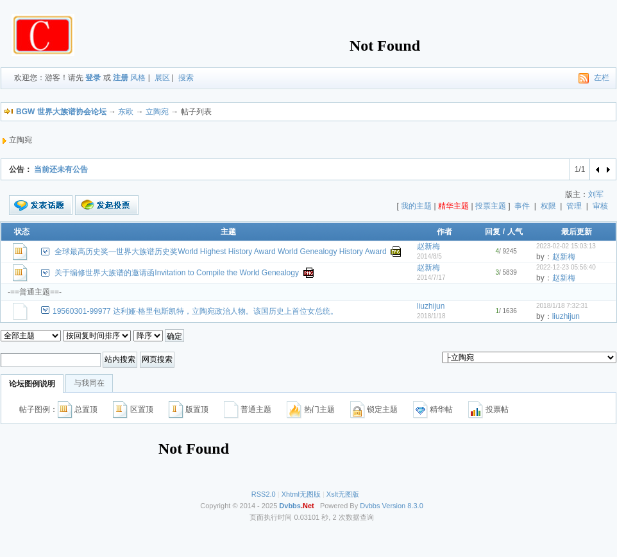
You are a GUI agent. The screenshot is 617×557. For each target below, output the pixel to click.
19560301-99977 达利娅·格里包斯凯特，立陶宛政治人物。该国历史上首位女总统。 (195, 311)
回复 (492, 231)
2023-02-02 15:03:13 (566, 246)
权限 (548, 205)
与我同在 (89, 383)
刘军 (596, 194)
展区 (162, 77)
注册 (120, 77)
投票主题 (490, 205)
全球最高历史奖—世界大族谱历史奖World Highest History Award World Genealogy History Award (220, 251)
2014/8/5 (429, 256)
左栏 (601, 77)
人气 (515, 231)
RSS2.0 (263, 494)
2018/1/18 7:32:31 (562, 305)
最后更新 (576, 231)
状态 (22, 231)
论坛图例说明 (32, 383)
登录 (93, 77)
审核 (600, 205)
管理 (574, 205)
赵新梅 (428, 246)
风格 (138, 77)
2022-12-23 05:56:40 (566, 267)
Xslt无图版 (342, 494)
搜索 (186, 77)
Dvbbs (370, 506)
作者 (444, 231)
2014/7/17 (431, 277)
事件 (522, 205)
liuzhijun (430, 306)
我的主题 (416, 205)
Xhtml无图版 (301, 494)
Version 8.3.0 (402, 506)
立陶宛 (157, 111)
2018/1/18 (431, 316)
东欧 (125, 111)
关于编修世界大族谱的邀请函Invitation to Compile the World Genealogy (177, 272)
